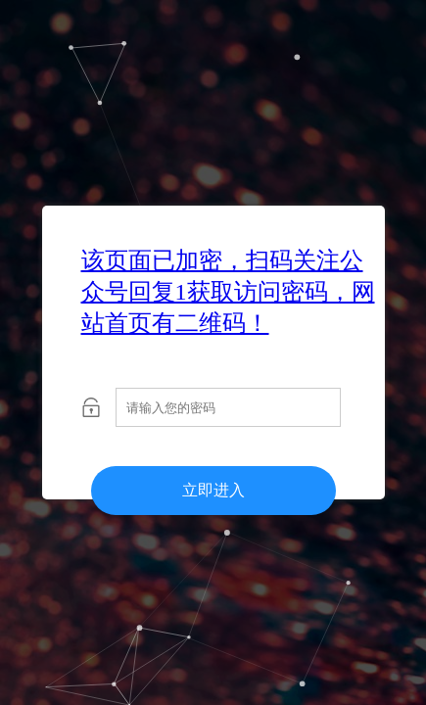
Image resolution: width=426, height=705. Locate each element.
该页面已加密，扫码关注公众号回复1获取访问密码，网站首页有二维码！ (228, 292)
